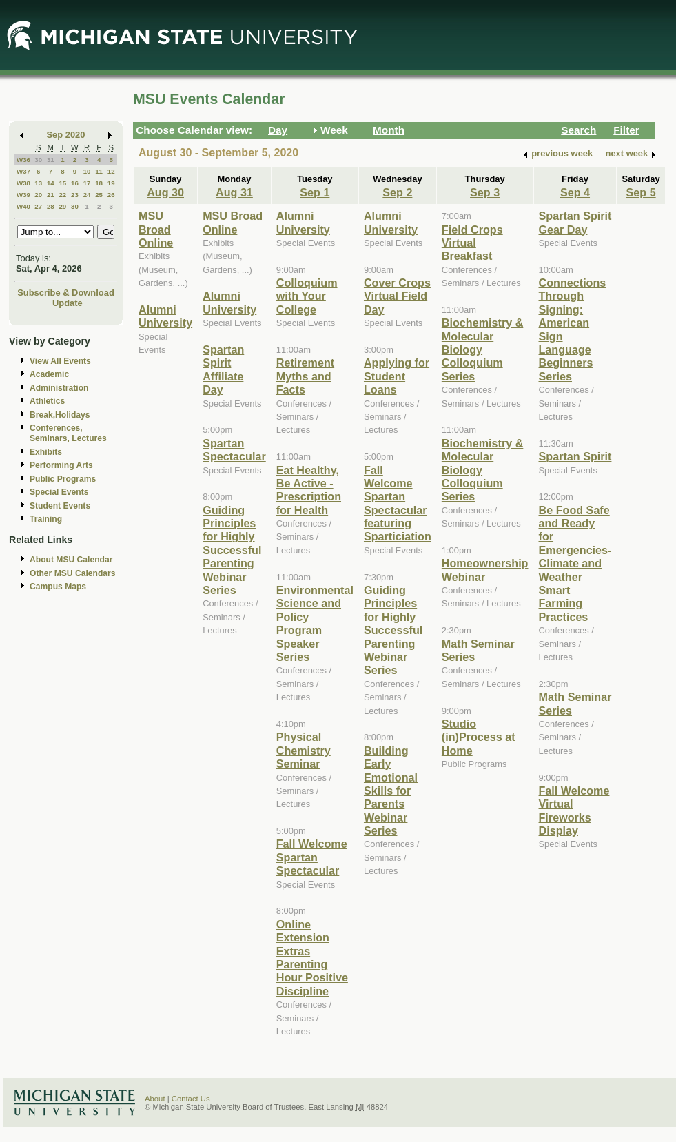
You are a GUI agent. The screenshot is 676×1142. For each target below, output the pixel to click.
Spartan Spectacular (234, 449)
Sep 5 (641, 192)
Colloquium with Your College (307, 296)
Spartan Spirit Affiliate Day (223, 369)
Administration (59, 388)
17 (87, 183)
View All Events (60, 361)
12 (111, 171)
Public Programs (63, 479)
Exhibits (46, 452)
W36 (23, 159)
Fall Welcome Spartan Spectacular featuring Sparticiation (397, 503)
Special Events (59, 492)
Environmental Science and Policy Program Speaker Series (315, 623)
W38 (23, 183)
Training (46, 519)
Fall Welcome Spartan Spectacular (311, 857)
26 (111, 194)
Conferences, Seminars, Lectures (68, 433)
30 (38, 159)
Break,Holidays (60, 415)
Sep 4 (575, 192)
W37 (23, 171)
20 (38, 194)
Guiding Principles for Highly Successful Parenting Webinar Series (232, 550)
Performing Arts (61, 465)
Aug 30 (165, 192)
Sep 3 (485, 192)
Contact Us (191, 1098)
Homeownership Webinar (485, 569)
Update (67, 303)
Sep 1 (314, 192)
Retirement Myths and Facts (305, 376)
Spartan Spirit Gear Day (575, 222)
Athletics (47, 401)
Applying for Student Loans (396, 376)
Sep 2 (397, 192)
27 (38, 206)
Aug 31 (234, 192)
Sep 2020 (66, 135)
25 (99, 194)
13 (38, 183)
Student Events (60, 506)
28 (50, 206)
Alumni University (165, 316)
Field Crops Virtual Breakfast (472, 243)
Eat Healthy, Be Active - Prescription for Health (308, 490)
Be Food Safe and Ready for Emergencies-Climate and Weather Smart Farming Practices (575, 563)
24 (87, 194)
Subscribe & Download (65, 292)
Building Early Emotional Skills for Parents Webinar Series (391, 790)
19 (111, 183)
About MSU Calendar (71, 559)
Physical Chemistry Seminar (303, 750)
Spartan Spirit (575, 456)
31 (50, 159)
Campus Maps (58, 586)
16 (75, 183)
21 (50, 194)
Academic (49, 374)
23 (75, 194)
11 (99, 171)
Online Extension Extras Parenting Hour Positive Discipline (312, 957)
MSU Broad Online (156, 229)
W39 (23, 194)
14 (50, 183)
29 (62, 206)
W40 (23, 206)
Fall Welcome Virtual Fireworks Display (574, 810)
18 (99, 183)
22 (62, 194)
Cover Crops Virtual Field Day (397, 296)
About (155, 1098)
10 (87, 171)
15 (62, 183)
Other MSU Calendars (73, 573)
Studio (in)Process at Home (478, 737)
